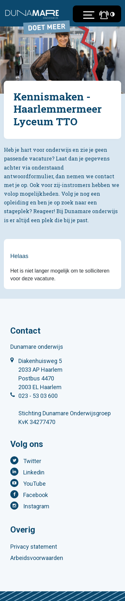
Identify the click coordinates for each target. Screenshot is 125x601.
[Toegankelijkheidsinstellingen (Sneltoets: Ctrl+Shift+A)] (112, 14)
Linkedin (33, 472)
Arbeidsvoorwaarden (36, 557)
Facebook (35, 495)
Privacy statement (33, 546)
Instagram (36, 506)
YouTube (34, 483)
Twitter (32, 461)
